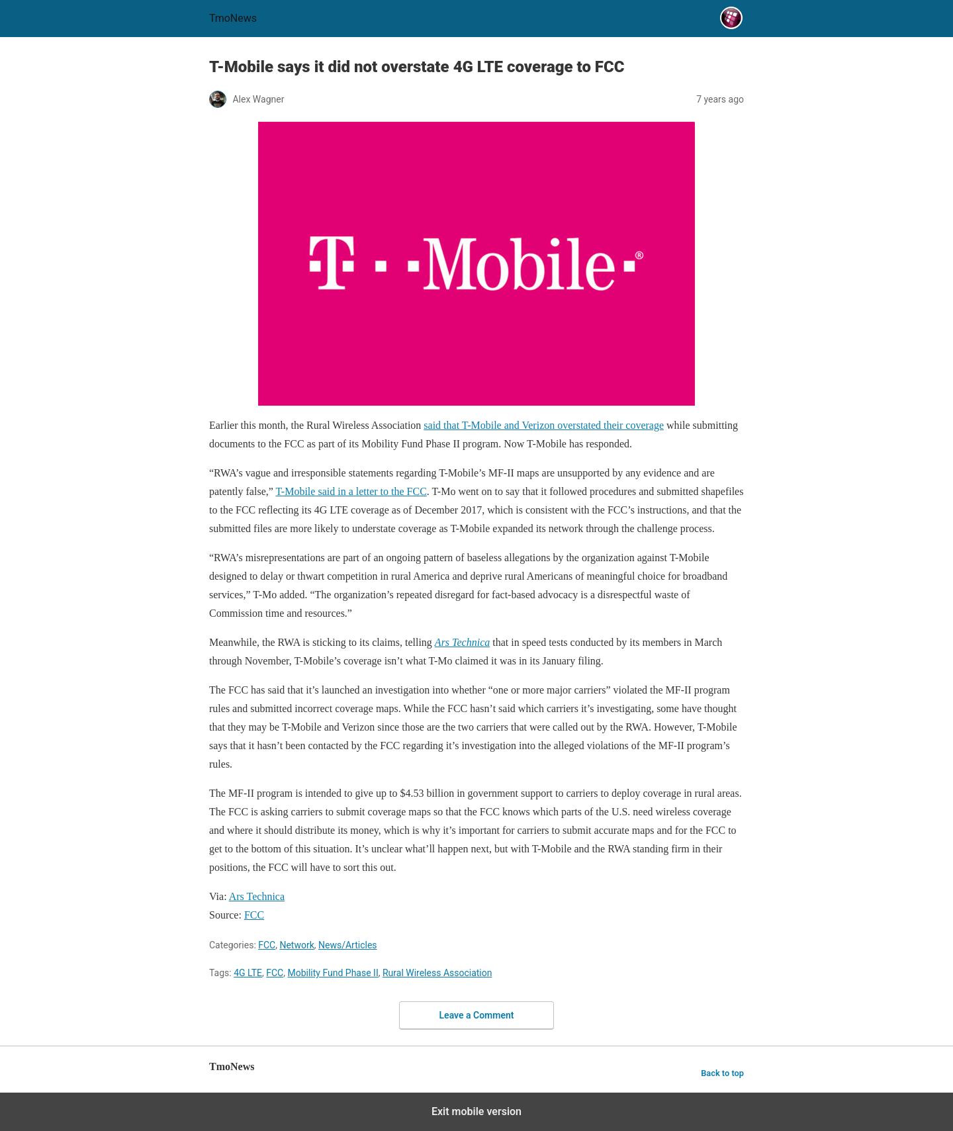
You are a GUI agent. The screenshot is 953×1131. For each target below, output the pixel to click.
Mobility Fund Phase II (332, 973)
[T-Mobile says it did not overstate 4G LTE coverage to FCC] (462, 642)
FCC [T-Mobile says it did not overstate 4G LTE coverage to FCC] (254, 915)
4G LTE (248, 973)
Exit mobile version (476, 1111)
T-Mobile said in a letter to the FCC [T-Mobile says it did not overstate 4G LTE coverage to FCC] (351, 491)
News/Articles (347, 945)
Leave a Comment (476, 1015)
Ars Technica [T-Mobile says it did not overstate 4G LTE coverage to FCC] (257, 896)
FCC (266, 945)
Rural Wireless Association (437, 973)
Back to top (722, 1073)
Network (296, 945)
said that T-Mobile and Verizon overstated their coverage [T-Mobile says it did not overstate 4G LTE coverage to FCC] (544, 425)
